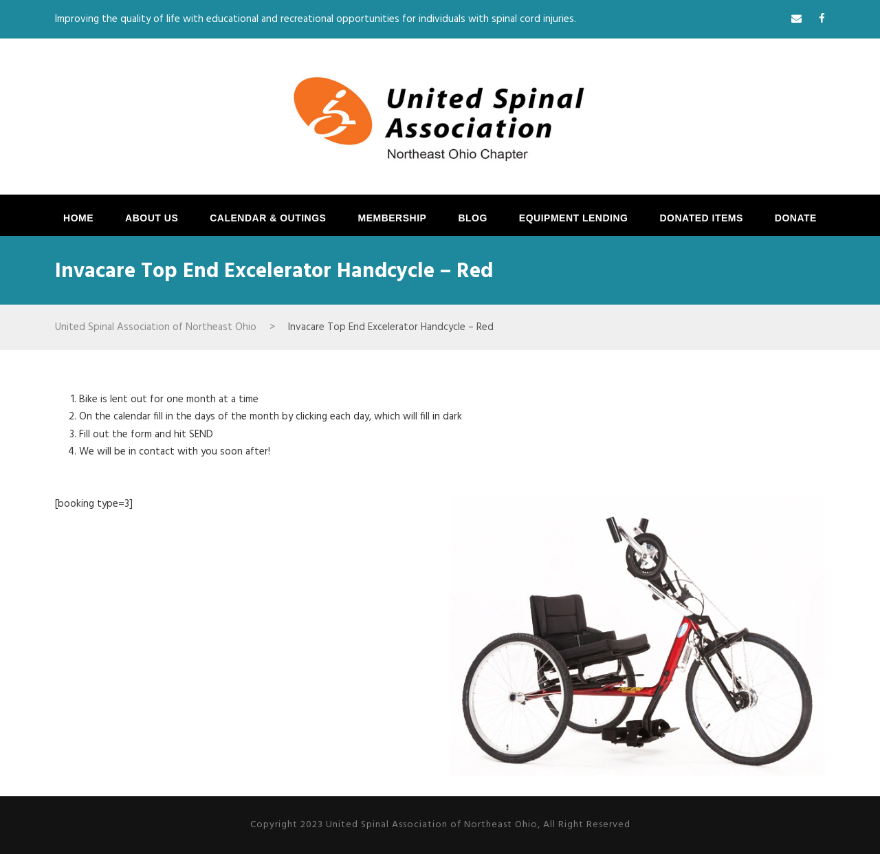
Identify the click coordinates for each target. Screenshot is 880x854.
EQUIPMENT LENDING (573, 217)
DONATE (796, 217)
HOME (78, 217)
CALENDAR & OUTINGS (268, 217)
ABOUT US (151, 217)
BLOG (472, 217)
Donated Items (700, 217)
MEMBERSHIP (392, 217)
